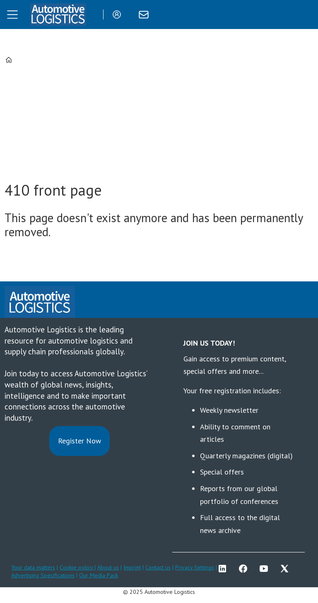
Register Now (79, 441)
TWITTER (286, 569)
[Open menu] (12, 14)
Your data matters (33, 567)
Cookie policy (77, 567)
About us (108, 567)
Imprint (132, 567)
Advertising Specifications (43, 575)
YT (266, 569)
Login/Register (119, 14)
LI (224, 569)
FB (245, 569)
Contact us (158, 567)
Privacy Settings (194, 567)
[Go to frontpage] (58, 14)
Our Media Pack (98, 575)
